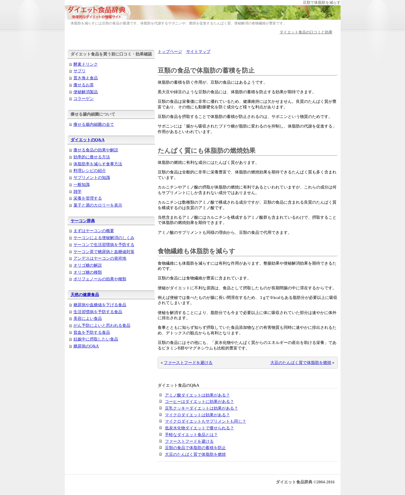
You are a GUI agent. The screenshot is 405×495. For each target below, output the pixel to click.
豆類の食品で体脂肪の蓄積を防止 (195, 447)
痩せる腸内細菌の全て (93, 124)
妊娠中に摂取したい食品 (95, 339)
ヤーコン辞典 (83, 220)
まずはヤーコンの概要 (93, 230)
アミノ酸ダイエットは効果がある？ (197, 395)
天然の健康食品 (85, 294)
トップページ (170, 51)
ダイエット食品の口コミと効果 (306, 32)
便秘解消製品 (85, 91)
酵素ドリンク (85, 64)
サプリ (79, 71)
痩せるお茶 (83, 84)
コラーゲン (83, 98)
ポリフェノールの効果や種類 (99, 279)
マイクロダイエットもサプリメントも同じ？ (205, 421)
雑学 (77, 191)
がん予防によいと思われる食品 (101, 325)
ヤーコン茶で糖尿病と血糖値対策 (103, 251)
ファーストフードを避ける (188, 362)
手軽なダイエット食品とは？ (191, 434)
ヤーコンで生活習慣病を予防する (103, 244)
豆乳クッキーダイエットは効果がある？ (201, 408)
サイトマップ (198, 51)
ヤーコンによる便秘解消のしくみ (103, 237)
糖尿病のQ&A (86, 346)
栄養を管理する (87, 198)
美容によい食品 (87, 318)
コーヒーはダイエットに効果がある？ (199, 401)
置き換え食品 (85, 78)
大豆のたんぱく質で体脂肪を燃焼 (300, 362)
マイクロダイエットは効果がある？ (197, 414)
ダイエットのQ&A (88, 139)
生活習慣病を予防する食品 (97, 311)
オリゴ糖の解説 (87, 265)
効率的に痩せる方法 (91, 157)
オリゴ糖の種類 (87, 272)
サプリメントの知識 (91, 177)
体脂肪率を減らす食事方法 (97, 164)
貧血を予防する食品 (91, 332)
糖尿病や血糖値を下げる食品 (99, 304)
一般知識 (81, 184)
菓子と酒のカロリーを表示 (97, 205)
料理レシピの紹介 (89, 170)
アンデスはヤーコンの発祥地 (99, 258)
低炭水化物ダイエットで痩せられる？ (199, 428)
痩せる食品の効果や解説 (95, 150)
